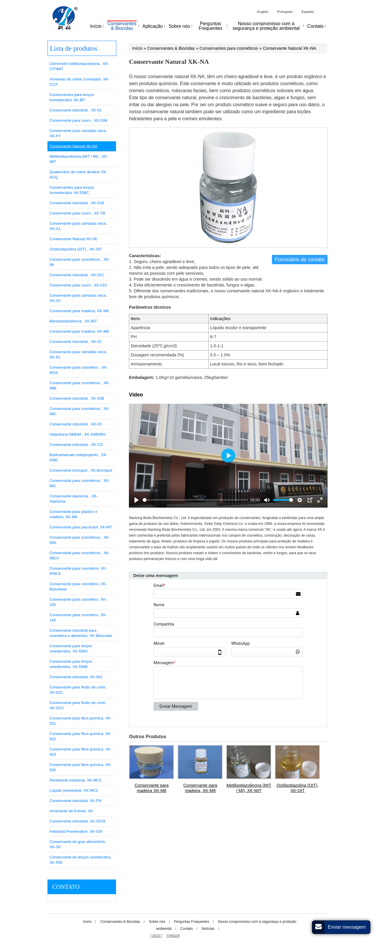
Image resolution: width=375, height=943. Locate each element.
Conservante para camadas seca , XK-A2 (79, 298)
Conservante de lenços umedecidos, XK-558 (81, 860)
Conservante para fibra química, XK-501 (81, 721)
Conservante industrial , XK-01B (77, 203)
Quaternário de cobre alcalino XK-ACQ (78, 174)
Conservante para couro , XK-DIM (78, 120)
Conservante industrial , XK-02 (76, 341)
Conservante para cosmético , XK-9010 (79, 370)
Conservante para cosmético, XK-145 (78, 617)
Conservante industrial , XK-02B (77, 398)
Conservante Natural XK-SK (73, 239)
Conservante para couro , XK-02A (78, 285)
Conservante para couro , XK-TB (77, 213)
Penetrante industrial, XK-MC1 (75, 780)
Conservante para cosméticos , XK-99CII (80, 555)
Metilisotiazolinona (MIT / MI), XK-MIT (248, 788)
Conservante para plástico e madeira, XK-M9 (73, 514)
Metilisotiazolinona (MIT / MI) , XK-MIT (79, 159)
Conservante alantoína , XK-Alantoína (74, 499)
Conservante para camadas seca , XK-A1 (79, 226)
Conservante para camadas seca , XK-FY (79, 133)
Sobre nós (157, 922)
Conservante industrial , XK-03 (76, 424)
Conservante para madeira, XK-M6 (79, 311)
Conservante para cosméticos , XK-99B (80, 385)
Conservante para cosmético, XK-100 (78, 602)
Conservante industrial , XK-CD (76, 444)
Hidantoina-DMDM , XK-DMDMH (77, 434)
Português (285, 11)
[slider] (195, 500)
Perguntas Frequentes (191, 922)
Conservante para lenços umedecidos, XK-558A (71, 648)
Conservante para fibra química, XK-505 (81, 767)
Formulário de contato (300, 259)
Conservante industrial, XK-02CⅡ (77, 821)
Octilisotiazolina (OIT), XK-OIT (297, 788)
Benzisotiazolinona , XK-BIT (73, 321)
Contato (65, 887)
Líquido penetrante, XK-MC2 (74, 790)
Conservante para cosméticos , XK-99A (80, 540)
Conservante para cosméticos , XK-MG (80, 483)
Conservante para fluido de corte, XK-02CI (78, 705)
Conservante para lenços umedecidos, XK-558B (71, 664)
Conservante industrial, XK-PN (76, 800)
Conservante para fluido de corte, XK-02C (78, 690)
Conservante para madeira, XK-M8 (200, 788)
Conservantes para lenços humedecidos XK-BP (72, 97)
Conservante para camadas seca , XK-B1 (79, 354)
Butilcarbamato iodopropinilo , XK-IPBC (79, 457)
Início (137, 48)
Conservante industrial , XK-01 (76, 110)
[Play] (136, 500)
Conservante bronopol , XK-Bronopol (81, 470)
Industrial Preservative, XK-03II (76, 831)
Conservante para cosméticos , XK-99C (80, 411)
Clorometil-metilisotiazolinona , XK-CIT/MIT (79, 66)
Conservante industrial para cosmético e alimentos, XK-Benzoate (81, 633)
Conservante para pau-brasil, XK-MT (81, 527)
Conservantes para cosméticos (229, 48)
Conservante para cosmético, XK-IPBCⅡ (78, 571)
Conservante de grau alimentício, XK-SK (78, 844)
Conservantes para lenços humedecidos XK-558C (72, 190)
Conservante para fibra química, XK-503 (81, 752)
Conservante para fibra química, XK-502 (81, 736)
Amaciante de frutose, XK (71, 811)
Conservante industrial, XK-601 (76, 677)
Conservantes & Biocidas (171, 48)
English (262, 11)
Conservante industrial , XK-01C (77, 275)
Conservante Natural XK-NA (74, 146)
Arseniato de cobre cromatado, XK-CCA (80, 82)
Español (307, 11)
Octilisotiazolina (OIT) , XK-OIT (76, 249)
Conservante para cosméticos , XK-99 (80, 262)
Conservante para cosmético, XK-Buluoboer (78, 586)
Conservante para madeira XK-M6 (152, 788)
